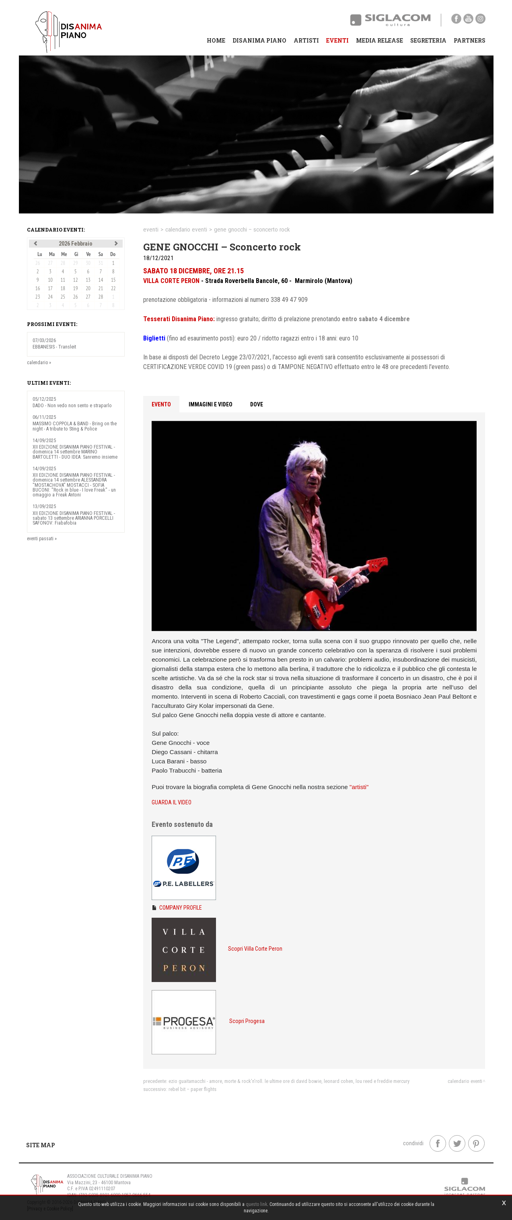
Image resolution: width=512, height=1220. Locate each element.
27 (50, 263)
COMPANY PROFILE (180, 907)
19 (75, 288)
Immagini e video (210, 404)
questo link (256, 1204)
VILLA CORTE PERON (171, 281)
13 (88, 280)
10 (50, 280)
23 (37, 296)
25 (63, 296)
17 (50, 288)
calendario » (39, 362)
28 (63, 263)
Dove (256, 404)
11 (63, 280)
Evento (161, 404)
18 (63, 288)
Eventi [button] (337, 40)
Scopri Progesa (247, 1021)
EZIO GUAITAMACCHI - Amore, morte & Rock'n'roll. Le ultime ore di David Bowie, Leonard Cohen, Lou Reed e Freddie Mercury (289, 1081)
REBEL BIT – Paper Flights (192, 1089)
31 (101, 263)
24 (50, 296)
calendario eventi (186, 229)
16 (37, 288)
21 (101, 288)
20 (88, 288)
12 (75, 280)
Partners (469, 40)
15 (113, 280)
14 (101, 280)
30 (88, 263)
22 (113, 288)
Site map (40, 1145)
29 (75, 263)
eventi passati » (42, 538)
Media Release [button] (379, 40)
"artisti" (359, 786)
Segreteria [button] (428, 40)
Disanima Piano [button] (259, 40)
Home (216, 40)
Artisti (306, 40)
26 (37, 263)
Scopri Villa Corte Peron (255, 948)
